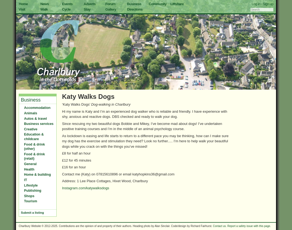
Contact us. (220, 226)
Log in (256, 4)
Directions (134, 9)
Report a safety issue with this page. (249, 226)
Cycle (66, 9)
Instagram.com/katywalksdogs (85, 188)
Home (23, 4)
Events (67, 4)
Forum (110, 4)
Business (134, 4)
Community (158, 4)
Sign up (267, 4)
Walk (44, 9)
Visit (22, 9)
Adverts (90, 4)
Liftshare (177, 4)
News (44, 4)
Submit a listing (32, 212)
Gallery (110, 9)
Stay (87, 9)
